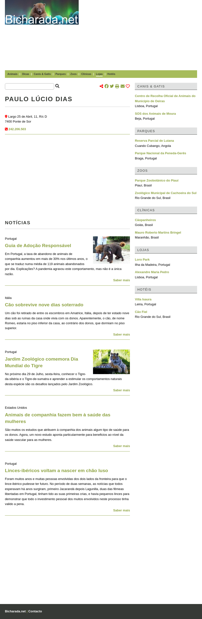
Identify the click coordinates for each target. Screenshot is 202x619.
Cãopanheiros (145, 220)
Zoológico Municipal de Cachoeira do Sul (165, 193)
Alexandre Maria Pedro (152, 272)
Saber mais (121, 280)
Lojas (99, 73)
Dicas (25, 73)
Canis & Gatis (42, 73)
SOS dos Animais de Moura (155, 113)
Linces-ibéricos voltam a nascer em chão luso (56, 470)
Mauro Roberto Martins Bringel (158, 232)
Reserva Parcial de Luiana (154, 140)
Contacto (35, 611)
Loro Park (142, 259)
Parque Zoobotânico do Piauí (156, 180)
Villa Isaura (143, 299)
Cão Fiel (141, 312)
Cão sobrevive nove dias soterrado (44, 304)
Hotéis (111, 73)
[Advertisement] (143, 34)
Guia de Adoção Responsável (38, 245)
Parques (60, 73)
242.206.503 (17, 129)
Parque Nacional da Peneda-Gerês (160, 153)
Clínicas (86, 73)
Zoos (73, 73)
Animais (12, 73)
